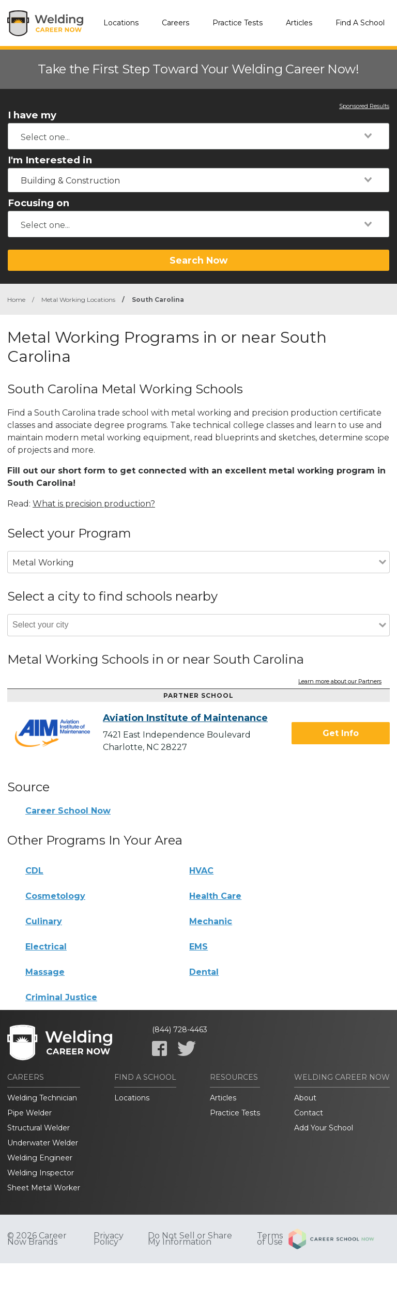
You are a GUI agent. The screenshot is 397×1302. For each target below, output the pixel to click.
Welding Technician (42, 1097)
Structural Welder (38, 1127)
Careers (175, 22)
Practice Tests (237, 22)
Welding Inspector (40, 1172)
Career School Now (68, 811)
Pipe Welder (29, 1112)
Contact (308, 1112)
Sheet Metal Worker (43, 1187)
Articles (299, 22)
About (305, 1097)
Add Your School (323, 1127)
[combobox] (198, 136)
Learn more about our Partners (339, 682)
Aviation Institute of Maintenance (185, 718)
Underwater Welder (42, 1142)
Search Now (198, 260)
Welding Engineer (39, 1157)
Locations (121, 22)
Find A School (360, 22)
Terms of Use (270, 1239)
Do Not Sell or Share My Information (190, 1239)
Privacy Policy (109, 1239)
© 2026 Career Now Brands (37, 1239)
